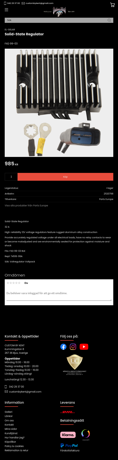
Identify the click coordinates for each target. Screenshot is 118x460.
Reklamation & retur (16, 450)
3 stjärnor (13, 282)
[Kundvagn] (112, 5)
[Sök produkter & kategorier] (57, 20)
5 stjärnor (19, 282)
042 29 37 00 (13, 3)
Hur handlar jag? (14, 437)
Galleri (8, 412)
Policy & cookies (14, 446)
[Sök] (109, 20)
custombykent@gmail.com (39, 3)
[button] (6, 11)
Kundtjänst (11, 433)
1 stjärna (7, 282)
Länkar (9, 416)
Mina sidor (11, 429)
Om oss (9, 420)
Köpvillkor (10, 441)
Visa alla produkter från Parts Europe (26, 205)
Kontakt (9, 424)
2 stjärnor (10, 282)
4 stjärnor (16, 282)
